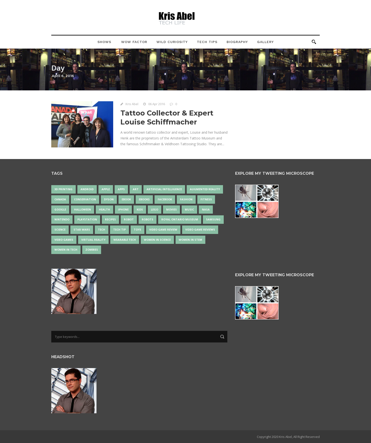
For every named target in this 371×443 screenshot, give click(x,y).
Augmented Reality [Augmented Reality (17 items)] (205, 189)
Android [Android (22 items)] (87, 189)
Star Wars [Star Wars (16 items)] (82, 229)
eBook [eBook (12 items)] (126, 199)
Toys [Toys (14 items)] (137, 229)
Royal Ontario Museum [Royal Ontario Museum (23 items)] (179, 219)
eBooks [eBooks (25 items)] (144, 199)
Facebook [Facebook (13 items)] (165, 199)
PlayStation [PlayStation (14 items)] (87, 219)
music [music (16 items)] (189, 209)
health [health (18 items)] (104, 209)
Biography (237, 42)
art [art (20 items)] (136, 189)
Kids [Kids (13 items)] (140, 209)
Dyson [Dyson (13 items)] (109, 199)
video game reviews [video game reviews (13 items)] (200, 229)
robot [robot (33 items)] (129, 219)
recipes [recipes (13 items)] (110, 219)
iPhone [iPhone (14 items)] (123, 209)
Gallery (265, 42)
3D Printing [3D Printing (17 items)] (63, 189)
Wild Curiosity (172, 42)
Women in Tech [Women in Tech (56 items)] (65, 249)
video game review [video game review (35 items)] (163, 229)
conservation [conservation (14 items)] (85, 199)
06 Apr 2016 (156, 104)
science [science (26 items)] (60, 229)
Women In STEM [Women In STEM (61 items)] (190, 239)
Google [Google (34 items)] (60, 209)
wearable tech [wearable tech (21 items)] (124, 239)
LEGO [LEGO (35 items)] (154, 209)
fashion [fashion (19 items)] (186, 199)
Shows (104, 42)
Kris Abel (132, 104)
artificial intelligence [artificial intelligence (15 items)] (164, 189)
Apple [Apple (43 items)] (106, 189)
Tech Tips (207, 42)
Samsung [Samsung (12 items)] (213, 219)
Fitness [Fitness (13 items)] (206, 199)
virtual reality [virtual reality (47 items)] (93, 239)
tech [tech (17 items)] (101, 229)
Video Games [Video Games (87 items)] (63, 239)
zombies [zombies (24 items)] (91, 249)
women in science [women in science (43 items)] (157, 239)
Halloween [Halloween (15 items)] (82, 209)
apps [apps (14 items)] (121, 189)
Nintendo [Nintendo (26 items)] (61, 219)
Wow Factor (134, 42)
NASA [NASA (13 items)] (206, 209)
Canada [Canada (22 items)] (60, 199)
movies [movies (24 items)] (171, 209)
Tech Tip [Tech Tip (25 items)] (119, 229)
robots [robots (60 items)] (147, 219)
